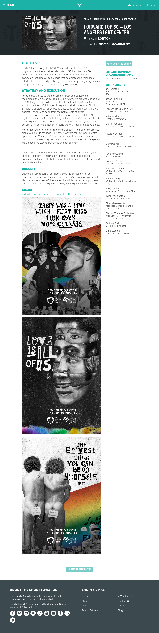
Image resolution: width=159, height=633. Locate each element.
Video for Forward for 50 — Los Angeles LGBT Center (51, 194)
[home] (79, 5)
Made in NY (30, 607)
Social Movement (114, 44)
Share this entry (119, 63)
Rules (85, 605)
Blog (120, 610)
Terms (85, 610)
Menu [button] (8, 5)
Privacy (94, 610)
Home (85, 596)
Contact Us (124, 601)
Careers (122, 605)
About (85, 601)
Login (151, 5)
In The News (125, 596)
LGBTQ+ (104, 39)
